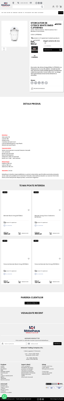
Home (32, 30)
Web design (53, 399)
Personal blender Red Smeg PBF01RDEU (47, 264)
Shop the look (60, 12)
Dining (5, 12)
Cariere (3, 388)
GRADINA (35, 12)
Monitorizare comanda (28, 373)
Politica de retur (26, 374)
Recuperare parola (48, 369)
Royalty (61, 399)
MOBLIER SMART (15, 12)
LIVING (2, 12)
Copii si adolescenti (28, 12)
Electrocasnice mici (51, 30)
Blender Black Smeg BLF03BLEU (13, 216)
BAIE (11, 12)
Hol (23, 12)
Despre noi (4, 385)
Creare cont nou (47, 366)
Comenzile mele (47, 373)
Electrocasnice (40, 12)
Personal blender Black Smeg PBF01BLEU (16, 264)
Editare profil (46, 374)
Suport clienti (5, 387)
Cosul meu (45, 371)
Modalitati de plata (27, 367)
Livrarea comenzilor (27, 369)
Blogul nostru (5, 389)
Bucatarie (8, 12)
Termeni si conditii (26, 370)
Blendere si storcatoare (37, 31)
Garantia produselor (27, 371)
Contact (3, 391)
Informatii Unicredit (27, 377)
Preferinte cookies (6, 392)
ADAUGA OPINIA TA (32, 303)
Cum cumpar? (25, 366)
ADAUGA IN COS (48, 50)
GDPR (23, 375)
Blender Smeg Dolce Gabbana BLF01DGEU (44, 216)
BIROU (33, 12)
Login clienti (45, 367)
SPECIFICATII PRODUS (39, 88)
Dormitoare (20, 12)
